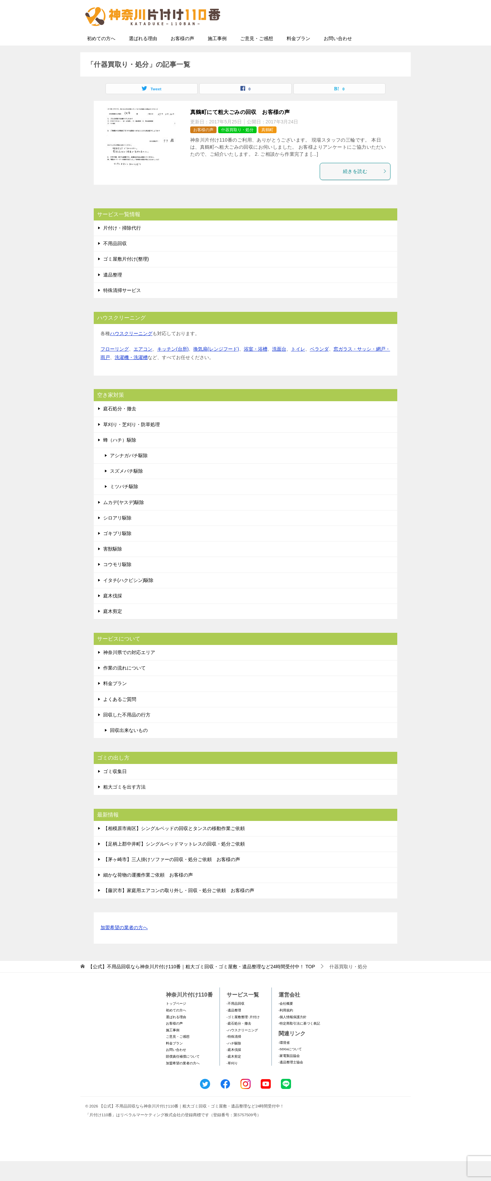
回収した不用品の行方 (126, 734)
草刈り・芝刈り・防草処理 (131, 444)
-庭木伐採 (234, 1069)
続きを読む (365, 191)
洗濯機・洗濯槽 (131, 377)
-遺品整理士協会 (291, 1082)
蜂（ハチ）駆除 (119, 460)
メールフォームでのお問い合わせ (344, 39)
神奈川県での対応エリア (129, 672)
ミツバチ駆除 (124, 506)
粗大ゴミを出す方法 (124, 806)
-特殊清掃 (234, 1056)
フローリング (114, 369)
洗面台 (279, 369)
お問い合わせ (338, 58)
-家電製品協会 (289, 1075)
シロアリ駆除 (117, 537)
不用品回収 (115, 263)
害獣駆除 (112, 568)
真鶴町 (267, 149)
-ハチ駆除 (234, 1063)
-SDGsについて (290, 1069)
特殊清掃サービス (122, 310)
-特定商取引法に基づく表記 (299, 1043)
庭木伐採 (112, 615)
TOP (201, 986)
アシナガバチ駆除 (129, 475)
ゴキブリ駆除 (117, 553)
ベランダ (319, 369)
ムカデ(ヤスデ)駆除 (123, 522)
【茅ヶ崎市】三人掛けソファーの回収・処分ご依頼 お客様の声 (171, 879)
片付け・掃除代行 (122, 247)
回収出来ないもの (129, 750)
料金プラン (298, 58)
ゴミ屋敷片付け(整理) (126, 279)
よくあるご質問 (119, 719)
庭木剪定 (112, 631)
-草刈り (232, 1083)
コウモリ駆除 (117, 584)
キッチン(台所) (173, 369)
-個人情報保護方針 (293, 1037)
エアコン (143, 369)
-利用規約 (286, 1030)
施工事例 (217, 58)
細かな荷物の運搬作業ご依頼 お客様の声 (148, 894)
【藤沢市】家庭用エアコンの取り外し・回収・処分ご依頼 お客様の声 (178, 910)
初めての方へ (101, 58)
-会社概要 (286, 1023)
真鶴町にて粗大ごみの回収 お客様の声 (240, 132)
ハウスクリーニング (131, 353)
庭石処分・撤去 (119, 428)
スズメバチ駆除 (126, 491)
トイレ (298, 369)
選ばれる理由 (143, 58)
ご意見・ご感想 (256, 58)
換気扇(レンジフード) (216, 369)
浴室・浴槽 (255, 369)
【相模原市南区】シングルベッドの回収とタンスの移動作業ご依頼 (174, 848)
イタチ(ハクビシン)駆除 (128, 600)
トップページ (176, 1023)
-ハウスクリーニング (242, 1050)
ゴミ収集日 (115, 791)
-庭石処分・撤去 (239, 1043)
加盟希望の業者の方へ (124, 948)
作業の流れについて (124, 687)
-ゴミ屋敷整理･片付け (243, 1037)
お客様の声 (182, 58)
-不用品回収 (235, 1023)
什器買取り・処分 (237, 149)
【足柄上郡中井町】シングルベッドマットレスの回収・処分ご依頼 (174, 863)
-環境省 (284, 1062)
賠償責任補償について (183, 1076)
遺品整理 (112, 294)
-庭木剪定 (234, 1076)
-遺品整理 (234, 1030)
